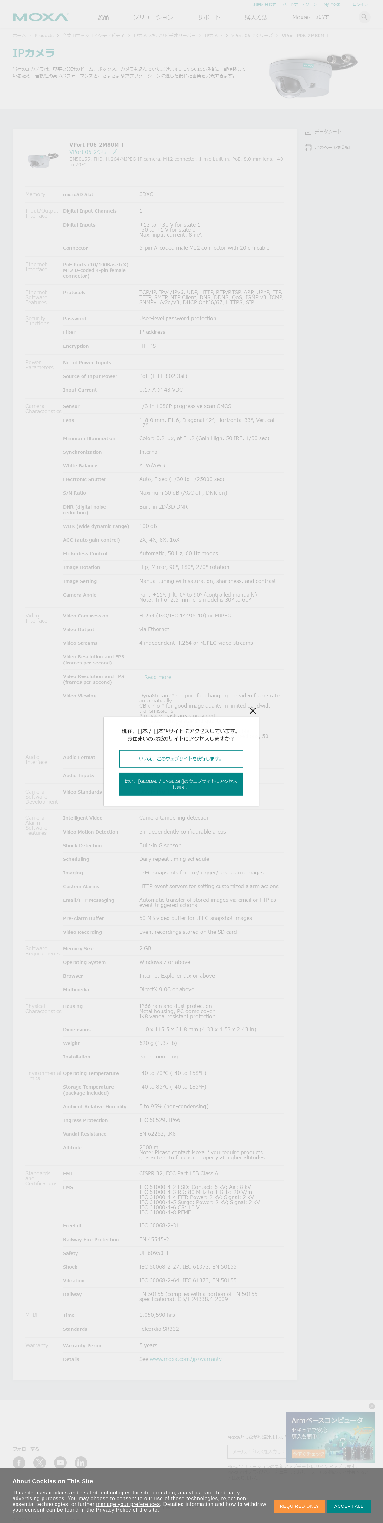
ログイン (360, 4)
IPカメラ (213, 35)
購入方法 (256, 17)
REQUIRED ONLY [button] (299, 1506)
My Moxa (332, 4)
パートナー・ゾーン (300, 4)
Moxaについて (311, 17)
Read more (157, 677)
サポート (209, 17)
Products (44, 35)
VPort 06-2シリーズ (252, 35)
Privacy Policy (113, 1510)
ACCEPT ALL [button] (349, 1506)
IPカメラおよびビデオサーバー (165, 35)
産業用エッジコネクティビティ (94, 35)
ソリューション (153, 17)
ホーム (19, 35)
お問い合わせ (264, 4)
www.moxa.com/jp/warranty (186, 1358)
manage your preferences (128, 1504)
